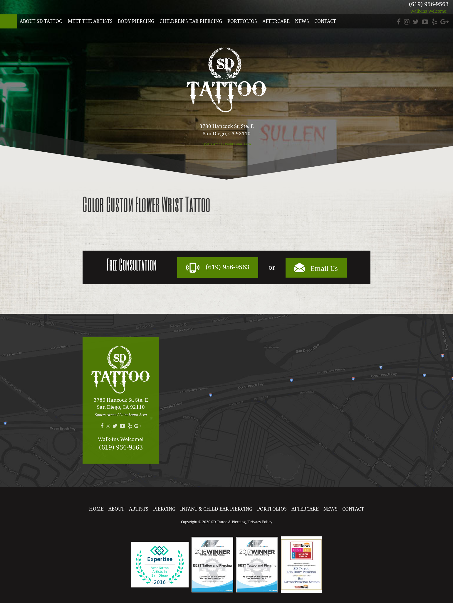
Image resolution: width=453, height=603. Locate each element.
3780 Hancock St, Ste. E (226, 130)
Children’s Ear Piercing (191, 21)
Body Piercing (136, 21)
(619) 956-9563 (429, 4)
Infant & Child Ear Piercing (216, 509)
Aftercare (276, 21)
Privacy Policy (260, 522)
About (116, 509)
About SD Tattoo (41, 21)
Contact (325, 21)
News (302, 21)
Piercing (164, 509)
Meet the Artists (90, 21)
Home (96, 509)
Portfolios (242, 21)
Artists (138, 509)
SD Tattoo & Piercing (8, 21)
